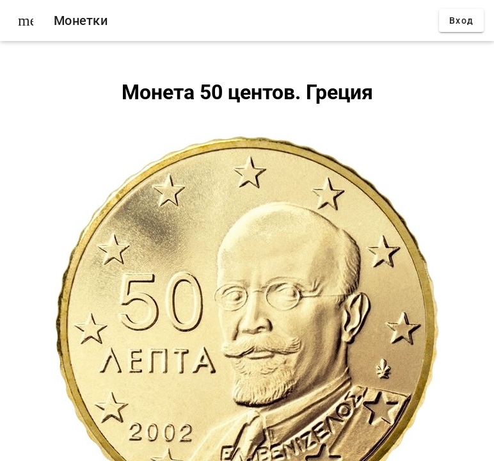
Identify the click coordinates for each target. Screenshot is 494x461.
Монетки (81, 20)
